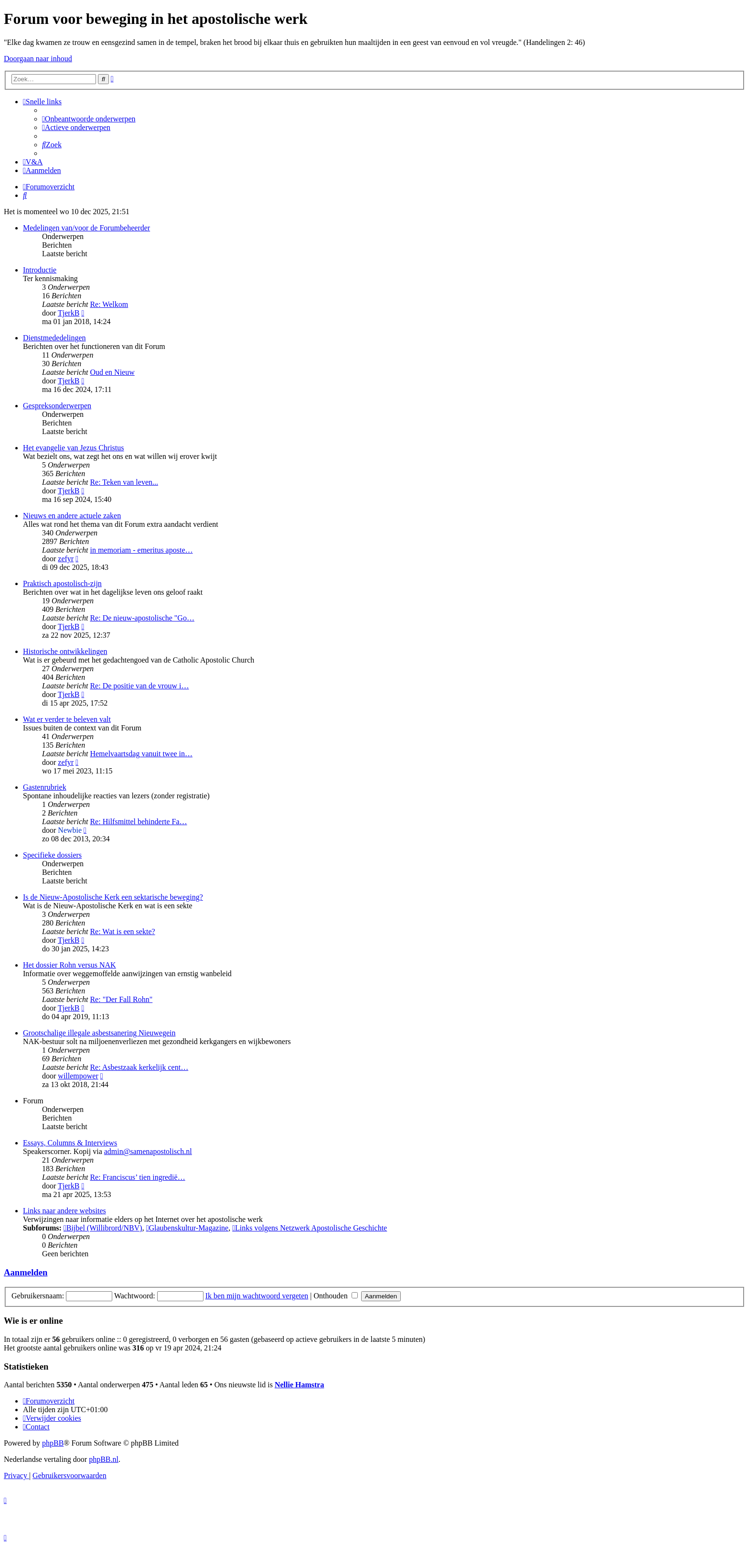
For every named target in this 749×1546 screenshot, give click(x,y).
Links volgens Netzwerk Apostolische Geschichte (309, 1228)
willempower (78, 1076)
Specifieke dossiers (52, 855)
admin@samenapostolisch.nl (148, 1151)
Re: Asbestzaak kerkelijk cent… (139, 1067)
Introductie (39, 270)
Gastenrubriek (44, 787)
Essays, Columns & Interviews (70, 1143)
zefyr (66, 559)
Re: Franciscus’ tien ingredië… (137, 1177)
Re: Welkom (109, 304)
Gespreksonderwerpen (57, 406)
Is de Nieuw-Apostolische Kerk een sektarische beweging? (113, 897)
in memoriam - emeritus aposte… (141, 550)
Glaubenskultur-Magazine (187, 1228)
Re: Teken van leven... (124, 482)
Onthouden (336, 1296)
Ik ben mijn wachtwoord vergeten (257, 1296)
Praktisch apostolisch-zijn (62, 583)
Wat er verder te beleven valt (67, 719)
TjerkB (68, 313)
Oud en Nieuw (112, 372)
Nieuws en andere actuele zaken (72, 516)
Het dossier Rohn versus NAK (69, 965)
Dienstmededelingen (54, 338)
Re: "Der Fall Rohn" (121, 999)
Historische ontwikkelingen (65, 651)
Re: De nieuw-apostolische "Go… (142, 618)
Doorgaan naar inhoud (38, 58)
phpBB (53, 1443)
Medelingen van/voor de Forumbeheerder (86, 228)
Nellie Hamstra (299, 1385)
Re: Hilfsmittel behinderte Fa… (138, 821)
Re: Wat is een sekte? (122, 931)
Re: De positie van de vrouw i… (139, 686)
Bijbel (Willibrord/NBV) (103, 1228)
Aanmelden (25, 1272)
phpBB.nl (103, 1459)
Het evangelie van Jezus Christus (73, 448)
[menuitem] (89, 119)
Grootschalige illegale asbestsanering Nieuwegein (99, 1033)
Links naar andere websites (64, 1211)
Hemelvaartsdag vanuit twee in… (141, 754)
